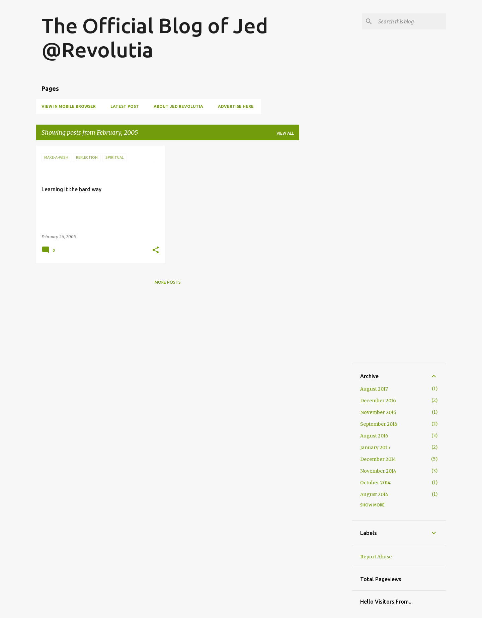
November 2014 (378, 471)
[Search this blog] (411, 21)
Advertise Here (236, 106)
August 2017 (374, 389)
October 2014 (375, 483)
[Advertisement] (325, 246)
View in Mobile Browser (69, 106)
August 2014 (374, 494)
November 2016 (378, 412)
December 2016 (378, 401)
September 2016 (378, 424)
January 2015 (375, 447)
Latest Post (124, 106)
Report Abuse (376, 557)
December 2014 (378, 459)
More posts (168, 282)
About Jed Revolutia (178, 106)
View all (285, 133)
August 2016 (374, 436)
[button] (156, 250)
